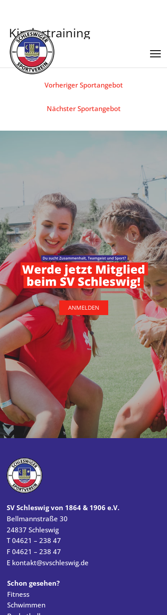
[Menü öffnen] (155, 50)
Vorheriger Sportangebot (84, 84)
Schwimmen (26, 604)
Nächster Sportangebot (84, 108)
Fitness (18, 594)
